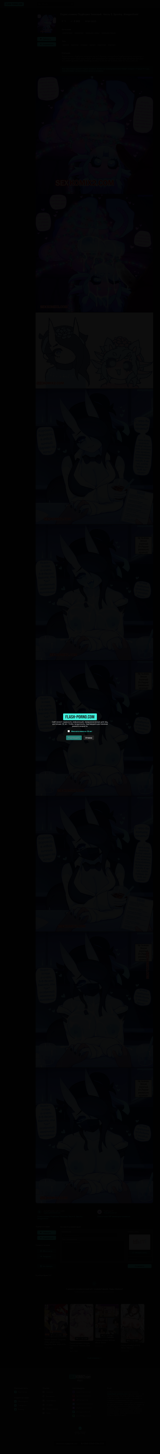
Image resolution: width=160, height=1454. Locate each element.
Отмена (88, 738)
